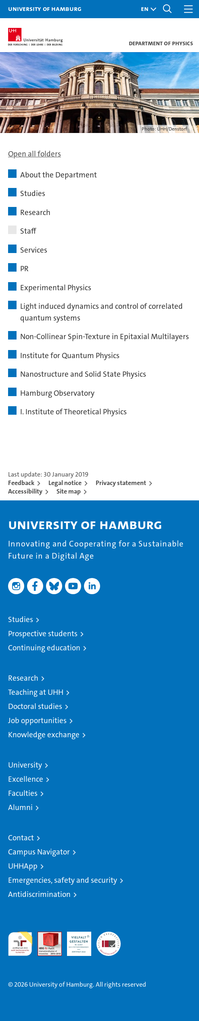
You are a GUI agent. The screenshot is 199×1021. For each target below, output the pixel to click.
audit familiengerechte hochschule (20, 944)
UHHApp (23, 866)
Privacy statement (121, 483)
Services (33, 250)
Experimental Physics (55, 288)
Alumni (20, 807)
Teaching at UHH (35, 692)
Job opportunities (37, 720)
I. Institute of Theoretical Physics (73, 412)
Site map (69, 491)
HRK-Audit (74, 940)
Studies (32, 193)
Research (35, 212)
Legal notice (65, 483)
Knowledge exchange (44, 735)
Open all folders (34, 154)
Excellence (25, 779)
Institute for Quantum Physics (69, 355)
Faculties (23, 793)
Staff (28, 231)
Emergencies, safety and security (62, 880)
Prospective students (43, 634)
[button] (146, 9)
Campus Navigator (39, 852)
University (25, 765)
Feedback (21, 483)
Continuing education (44, 648)
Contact (21, 838)
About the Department (58, 175)
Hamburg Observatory (57, 393)
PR (24, 269)
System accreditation (108, 940)
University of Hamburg (45, 8)
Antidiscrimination (39, 894)
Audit (45, 936)
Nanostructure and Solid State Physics (83, 374)
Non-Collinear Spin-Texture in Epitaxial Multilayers (104, 336)
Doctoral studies (35, 706)
